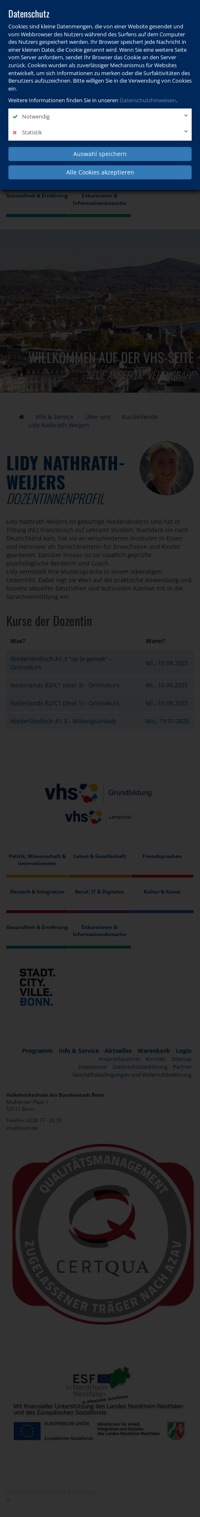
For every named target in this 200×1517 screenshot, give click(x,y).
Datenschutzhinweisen (148, 100)
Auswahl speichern (100, 154)
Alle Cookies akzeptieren (100, 172)
